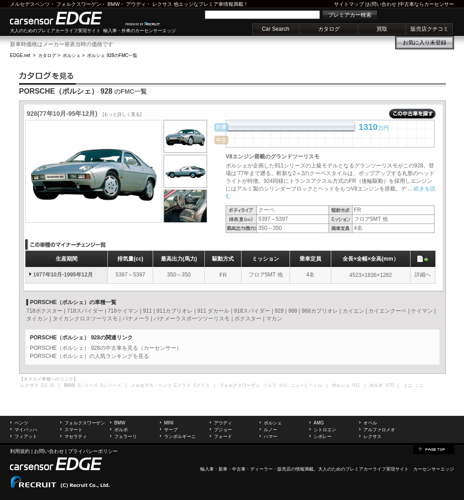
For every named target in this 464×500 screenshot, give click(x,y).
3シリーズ (87, 385)
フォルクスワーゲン (78, 4)
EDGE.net (20, 55)
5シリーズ (111, 385)
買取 (382, 29)
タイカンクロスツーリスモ (85, 318)
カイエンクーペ (387, 311)
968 (292, 311)
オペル (370, 422)
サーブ (171, 429)
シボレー (323, 436)
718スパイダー (85, 311)
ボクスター (247, 318)
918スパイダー (252, 311)
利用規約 (20, 451)
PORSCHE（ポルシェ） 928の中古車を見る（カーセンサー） (106, 348)
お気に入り (424, 42)
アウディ (136, 4)
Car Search (276, 29)
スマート (73, 429)
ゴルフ (269, 385)
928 (279, 311)
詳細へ (423, 274)
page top (433, 448)
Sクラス (201, 385)
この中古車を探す (412, 114)
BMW (113, 4)
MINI (169, 422)
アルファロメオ (379, 429)
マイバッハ (25, 429)
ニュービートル (306, 385)
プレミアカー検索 (350, 15)
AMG (319, 422)
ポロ (283, 385)
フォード (223, 436)
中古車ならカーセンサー (426, 4)
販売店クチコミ (430, 29)
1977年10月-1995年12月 (63, 274)
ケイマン (422, 311)
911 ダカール (213, 311)
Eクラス (182, 385)
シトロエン (325, 429)
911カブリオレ (174, 311)
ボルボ (121, 429)
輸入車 (207, 469)
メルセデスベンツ (30, 4)
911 (147, 311)
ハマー (270, 436)
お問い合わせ (381, 4)
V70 (390, 385)
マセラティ (75, 436)
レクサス (162, 4)
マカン (274, 318)
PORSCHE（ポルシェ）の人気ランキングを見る (89, 356)
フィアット (25, 436)
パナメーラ (136, 318)
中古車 (239, 469)
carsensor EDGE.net (65, 18)
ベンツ (21, 422)
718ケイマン (123, 311)
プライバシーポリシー (93, 451)
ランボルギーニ (180, 436)
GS (44, 385)
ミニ (419, 385)
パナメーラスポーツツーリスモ (192, 318)
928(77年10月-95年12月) (84, 113)
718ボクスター (44, 311)
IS (52, 385)
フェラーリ (125, 436)
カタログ (329, 29)
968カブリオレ (320, 311)
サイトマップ (349, 4)
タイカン (37, 318)
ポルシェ (72, 55)
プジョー (223, 429)
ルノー (270, 429)
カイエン (353, 311)
